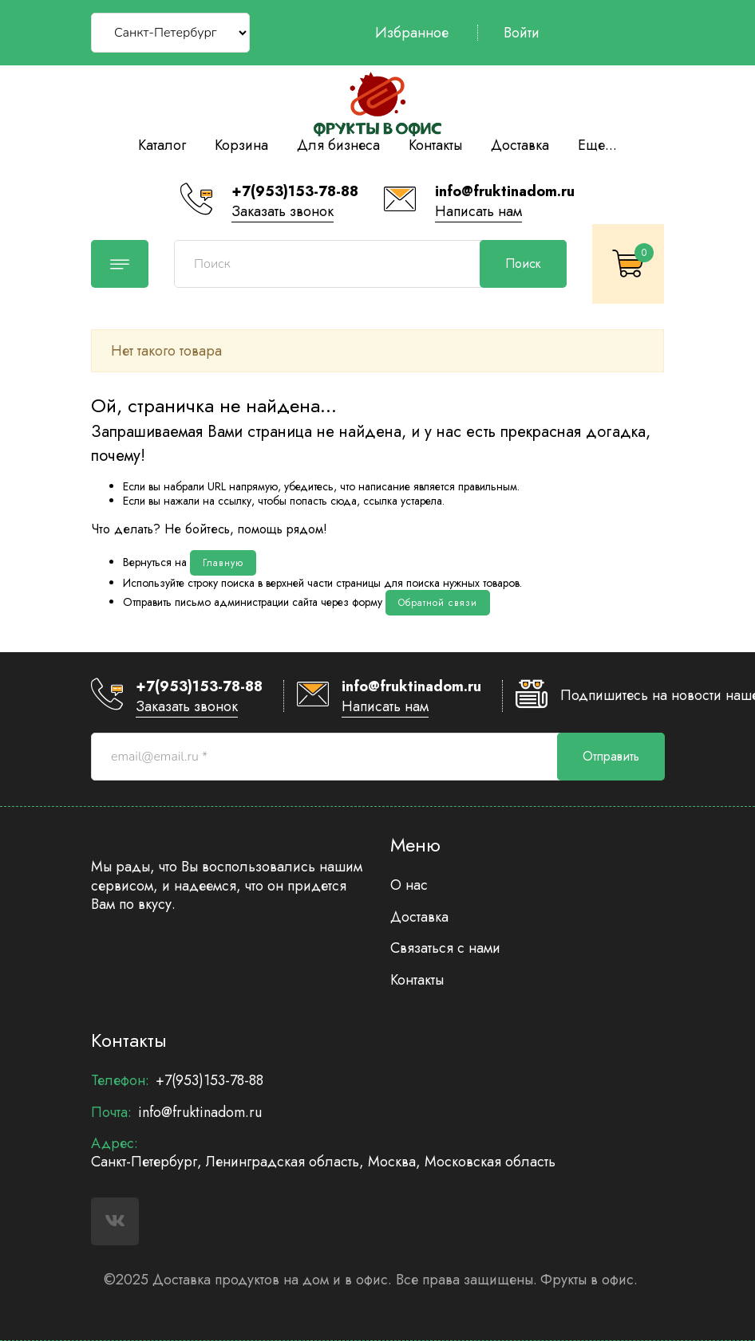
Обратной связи (437, 603)
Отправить (611, 756)
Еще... (597, 145)
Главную (223, 563)
